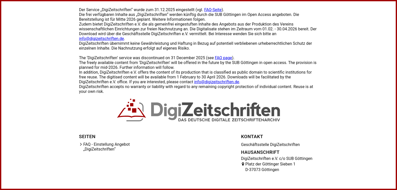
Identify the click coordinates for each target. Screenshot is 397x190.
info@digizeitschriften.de (101, 38)
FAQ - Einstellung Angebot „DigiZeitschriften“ (106, 147)
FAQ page (223, 57)
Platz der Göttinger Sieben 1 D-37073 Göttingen (270, 167)
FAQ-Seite (213, 9)
